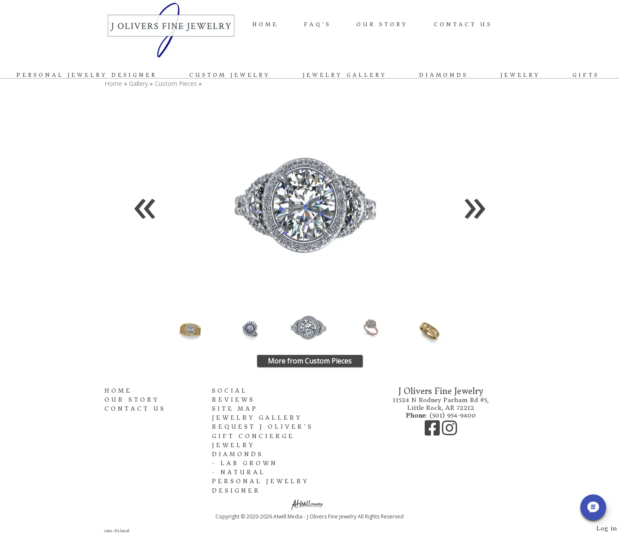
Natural (243, 472)
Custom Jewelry (229, 75)
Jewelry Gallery (345, 75)
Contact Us (463, 24)
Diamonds (443, 75)
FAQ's (317, 24)
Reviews (233, 399)
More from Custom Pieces (310, 361)
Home (265, 24)
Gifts (586, 75)
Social (230, 390)
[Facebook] (433, 432)
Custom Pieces (176, 83)
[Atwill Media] (309, 504)
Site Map (235, 408)
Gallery (139, 83)
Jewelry (520, 75)
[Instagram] (449, 432)
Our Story (382, 24)
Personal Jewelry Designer (86, 75)
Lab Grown (249, 463)
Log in (606, 528)
